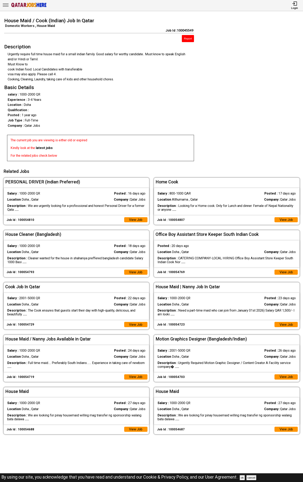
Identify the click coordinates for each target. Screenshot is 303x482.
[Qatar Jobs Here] (29, 7)
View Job (135, 219)
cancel (251, 477)
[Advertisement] (252, 90)
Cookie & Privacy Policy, (166, 477)
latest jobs (44, 148)
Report (188, 38)
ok (242, 477)
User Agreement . (221, 477)
